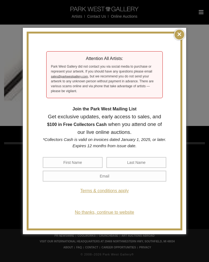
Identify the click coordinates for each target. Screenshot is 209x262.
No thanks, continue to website (104, 212)
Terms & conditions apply (104, 190)
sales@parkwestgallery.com (69, 76)
